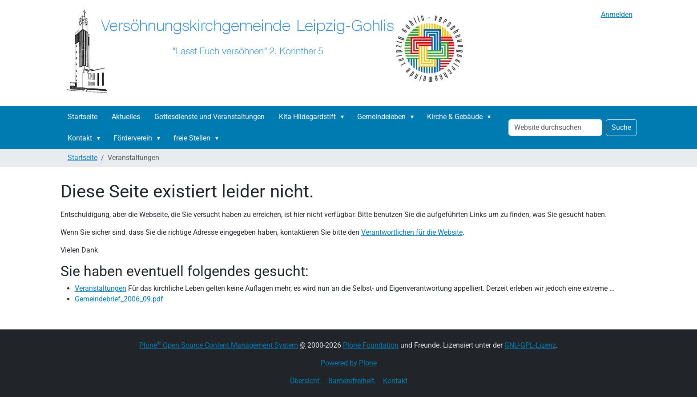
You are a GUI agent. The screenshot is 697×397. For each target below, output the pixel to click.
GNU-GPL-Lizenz (530, 345)
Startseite (82, 116)
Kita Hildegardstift (307, 116)
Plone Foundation (371, 345)
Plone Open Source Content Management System (218, 345)
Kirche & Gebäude (455, 116)
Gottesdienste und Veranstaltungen (209, 116)
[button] (344, 117)
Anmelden (617, 14)
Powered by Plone (349, 363)
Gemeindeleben (381, 116)
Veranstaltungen (100, 288)
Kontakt (80, 138)
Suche (621, 127)
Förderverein (132, 138)
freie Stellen (191, 138)
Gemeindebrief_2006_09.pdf (119, 299)
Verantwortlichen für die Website (412, 232)
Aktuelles (126, 116)
